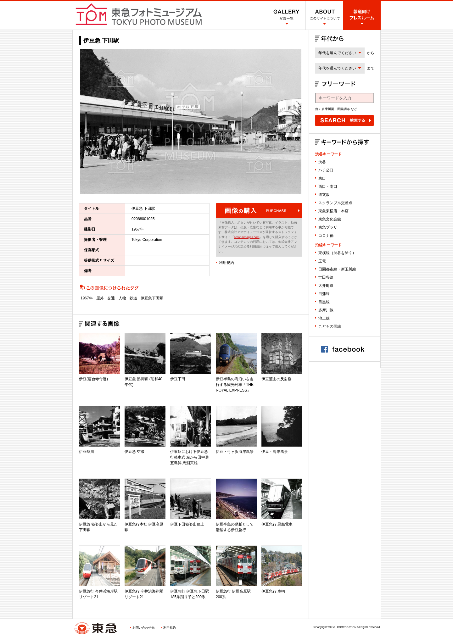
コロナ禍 (325, 235)
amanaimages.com (247, 237)
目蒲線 (324, 294)
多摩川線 (325, 310)
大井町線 (325, 285)
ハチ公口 (325, 170)
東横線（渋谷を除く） (337, 253)
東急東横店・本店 (333, 211)
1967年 (87, 298)
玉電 (322, 261)
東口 (322, 178)
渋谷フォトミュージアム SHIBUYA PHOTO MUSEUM (139, 14)
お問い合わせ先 (143, 627)
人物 (122, 298)
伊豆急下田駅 (152, 298)
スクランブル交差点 (335, 203)
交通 (111, 298)
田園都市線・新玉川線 (337, 269)
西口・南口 (327, 186)
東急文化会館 (329, 219)
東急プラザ (327, 227)
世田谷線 (325, 277)
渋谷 (322, 162)
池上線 (324, 318)
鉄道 (133, 298)
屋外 (100, 298)
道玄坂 (324, 194)
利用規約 (226, 262)
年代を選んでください (337, 53)
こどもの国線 (329, 326)
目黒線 (324, 302)
